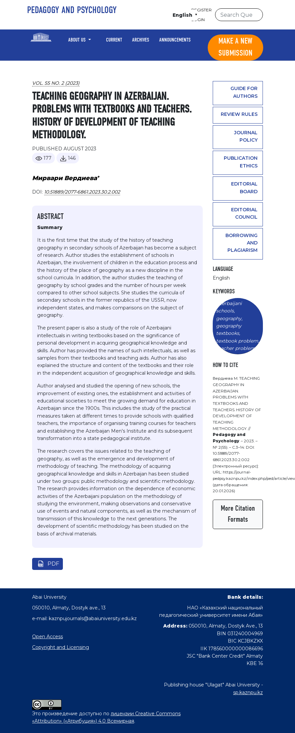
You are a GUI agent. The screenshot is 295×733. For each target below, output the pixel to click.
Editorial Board (244, 187)
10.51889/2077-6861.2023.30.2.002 (82, 192)
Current (114, 40)
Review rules (239, 114)
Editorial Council (244, 213)
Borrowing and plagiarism (241, 242)
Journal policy (246, 136)
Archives (140, 40)
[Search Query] (239, 14)
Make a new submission (235, 48)
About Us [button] (77, 40)
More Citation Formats (238, 514)
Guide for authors (244, 92)
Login (198, 19)
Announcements (175, 40)
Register (201, 9)
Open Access (47, 637)
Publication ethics (241, 161)
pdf (53, 564)
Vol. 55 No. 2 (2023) (56, 83)
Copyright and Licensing (60, 647)
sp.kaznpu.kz (248, 692)
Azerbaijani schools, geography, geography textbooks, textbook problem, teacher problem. (237, 325)
